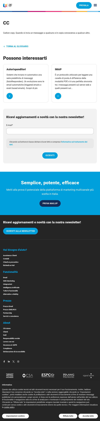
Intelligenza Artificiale (11, 287)
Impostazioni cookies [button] (15, 416)
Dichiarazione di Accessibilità (14, 352)
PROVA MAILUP (50, 203)
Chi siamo (7, 328)
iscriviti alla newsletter (20, 231)
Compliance (7, 348)
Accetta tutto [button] (88, 416)
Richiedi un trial (8, 265)
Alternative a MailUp (10, 294)
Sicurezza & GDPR (10, 345)
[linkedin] (9, 361)
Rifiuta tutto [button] (68, 416)
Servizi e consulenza (11, 316)
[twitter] (13, 361)
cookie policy (9, 407)
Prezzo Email (8, 306)
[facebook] (4, 361)
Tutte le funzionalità (10, 291)
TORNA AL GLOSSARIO (15, 46)
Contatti (6, 259)
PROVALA (84, 5)
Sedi (4, 335)
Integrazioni (7, 284)
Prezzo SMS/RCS (9, 310)
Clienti (5, 332)
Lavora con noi (8, 342)
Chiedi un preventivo (10, 262)
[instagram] (18, 361)
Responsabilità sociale (11, 338)
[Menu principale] (94, 5)
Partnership (7, 313)
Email (5, 278)
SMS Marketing (9, 281)
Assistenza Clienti (10, 255)
